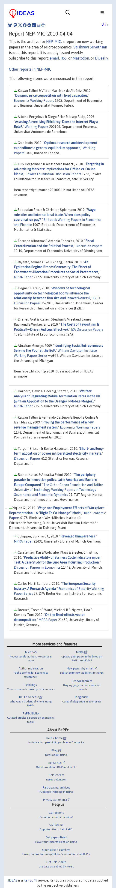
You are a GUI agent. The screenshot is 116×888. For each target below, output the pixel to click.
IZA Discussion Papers (87, 329)
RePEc (30, 880)
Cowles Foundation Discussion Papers (53, 174)
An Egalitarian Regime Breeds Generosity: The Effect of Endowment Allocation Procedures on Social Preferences (56, 267)
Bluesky (101, 58)
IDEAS (12, 880)
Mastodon (81, 58)
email (54, 58)
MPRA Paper (23, 277)
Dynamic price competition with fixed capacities (51, 95)
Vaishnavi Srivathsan (90, 47)
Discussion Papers (89, 246)
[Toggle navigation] (67, 13)
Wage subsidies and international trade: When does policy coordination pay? (54, 215)
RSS (64, 58)
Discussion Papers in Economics (37, 567)
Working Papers (36, 127)
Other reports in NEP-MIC (30, 69)
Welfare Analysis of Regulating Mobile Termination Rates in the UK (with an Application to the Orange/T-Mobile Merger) (57, 396)
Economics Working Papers (34, 100)
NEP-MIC (53, 41)
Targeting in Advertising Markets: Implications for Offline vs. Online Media (59, 169)
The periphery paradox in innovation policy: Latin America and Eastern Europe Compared (55, 479)
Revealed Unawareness (77, 536)
